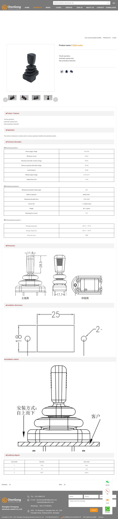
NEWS (48, 7)
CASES (58, 7)
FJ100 (114, 38)
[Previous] (5, 99)
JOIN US (79, 7)
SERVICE (69, 7)
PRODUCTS (37, 7)
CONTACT (100, 7)
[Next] (55, 99)
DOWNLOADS (111, 7)
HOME (27, 7)
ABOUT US (90, 7)
